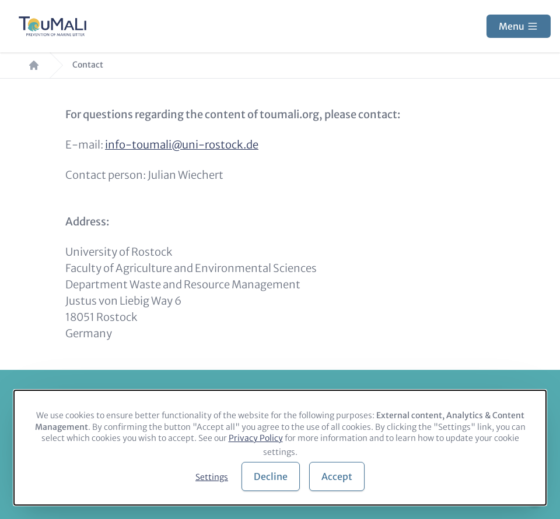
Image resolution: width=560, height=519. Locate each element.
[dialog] (280, 447)
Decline (271, 476)
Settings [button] (211, 477)
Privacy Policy (256, 438)
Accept (336, 476)
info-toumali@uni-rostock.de (181, 144)
